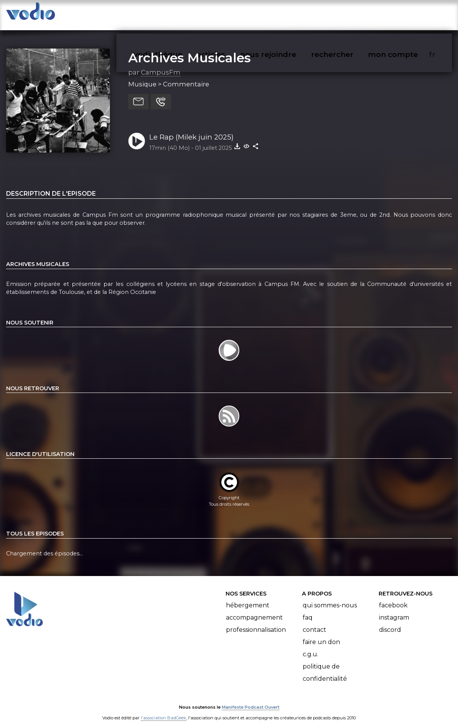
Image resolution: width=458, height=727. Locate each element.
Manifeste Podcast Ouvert (250, 699)
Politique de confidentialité (325, 665)
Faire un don (321, 634)
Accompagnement (254, 609)
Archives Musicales (189, 50)
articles (228, 13)
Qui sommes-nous (330, 597)
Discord (390, 622)
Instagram (394, 609)
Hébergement (247, 597)
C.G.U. (310, 646)
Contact (314, 622)
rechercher (346, 13)
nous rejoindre (284, 13)
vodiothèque (176, 13)
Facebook (393, 597)
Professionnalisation (256, 622)
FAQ (308, 609)
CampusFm (161, 64)
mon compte (406, 13)
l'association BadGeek (163, 710)
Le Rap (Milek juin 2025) (191, 129)
